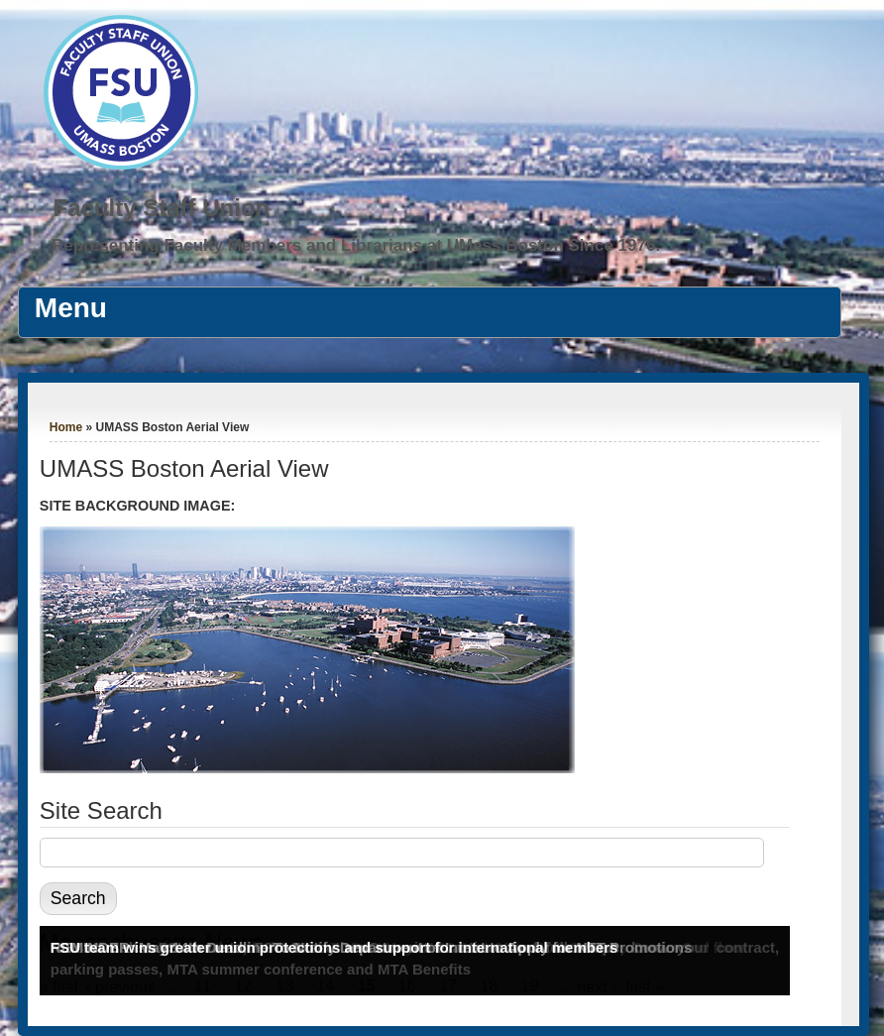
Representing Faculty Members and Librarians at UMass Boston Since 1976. (356, 245)
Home (66, 427)
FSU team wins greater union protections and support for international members (334, 947)
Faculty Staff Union (162, 207)
